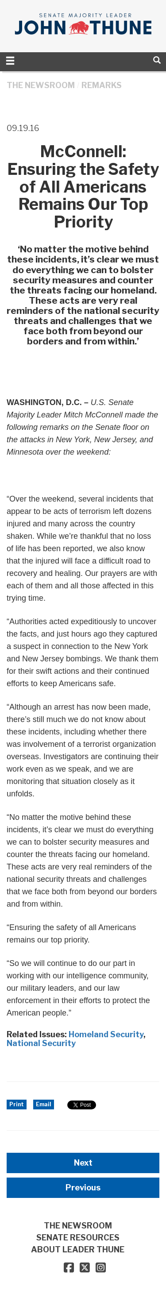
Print (16, 1104)
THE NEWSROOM (41, 85)
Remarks (101, 85)
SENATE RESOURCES (78, 1237)
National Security (41, 1043)
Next (83, 1162)
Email (43, 1104)
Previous (83, 1187)
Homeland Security (106, 1034)
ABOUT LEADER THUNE (77, 1249)
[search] (157, 60)
